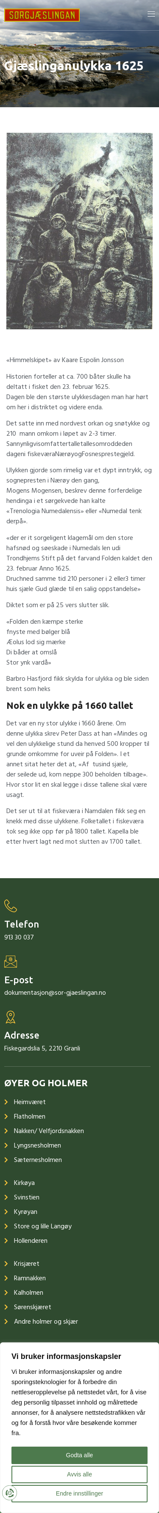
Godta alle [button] (79, 1455)
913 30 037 (19, 937)
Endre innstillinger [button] (79, 1493)
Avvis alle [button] (79, 1474)
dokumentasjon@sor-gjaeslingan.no (55, 992)
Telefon (21, 924)
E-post (18, 979)
